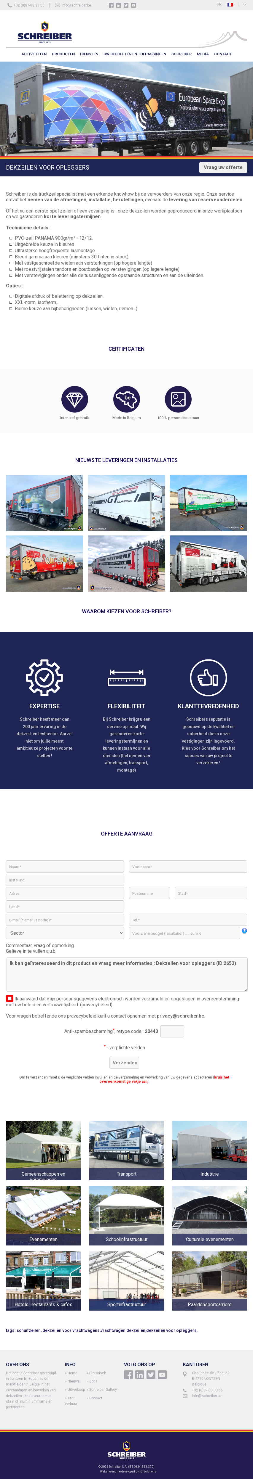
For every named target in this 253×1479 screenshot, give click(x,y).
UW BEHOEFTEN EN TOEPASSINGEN (135, 54)
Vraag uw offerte (223, 167)
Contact (95, 1398)
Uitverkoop (76, 1390)
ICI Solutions (147, 1471)
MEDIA (203, 54)
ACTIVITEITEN (34, 54)
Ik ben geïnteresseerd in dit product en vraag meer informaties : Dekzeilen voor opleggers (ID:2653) (127, 974)
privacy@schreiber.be (180, 1016)
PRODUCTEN (63, 54)
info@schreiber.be (76, 5)
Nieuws (74, 1381)
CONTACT (223, 54)
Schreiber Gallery (103, 1390)
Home (72, 1373)
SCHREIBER (181, 54)
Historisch (97, 1373)
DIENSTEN (89, 54)
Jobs (93, 1381)
